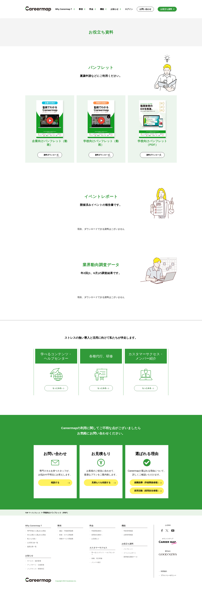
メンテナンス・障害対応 (35, 580)
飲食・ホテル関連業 (66, 546)
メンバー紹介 (96, 574)
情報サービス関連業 (66, 550)
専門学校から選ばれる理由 (36, 542)
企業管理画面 (128, 546)
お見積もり (95, 550)
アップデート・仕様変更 (35, 576)
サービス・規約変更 (34, 573)
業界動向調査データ (130, 568)
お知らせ (114, 9)
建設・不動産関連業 (66, 542)
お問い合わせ (145, 9)
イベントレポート (130, 565)
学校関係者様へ (96, 542)
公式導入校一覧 (32, 554)
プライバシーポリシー (168, 587)
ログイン (129, 9)
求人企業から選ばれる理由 (36, 546)
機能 (102, 9)
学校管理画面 (128, 542)
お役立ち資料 (166, 9)
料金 (91, 9)
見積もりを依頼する (103, 493)
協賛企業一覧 (31, 558)
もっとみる (59, 397)
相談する (60, 493)
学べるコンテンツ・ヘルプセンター (103, 565)
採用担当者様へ (96, 546)
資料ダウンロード (52, 158)
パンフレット (128, 561)
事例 (81, 9)
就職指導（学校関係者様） (147, 493)
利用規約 (164, 583)
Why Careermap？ (63, 9)
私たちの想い (31, 550)
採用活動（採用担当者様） (147, 504)
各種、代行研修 (96, 570)
